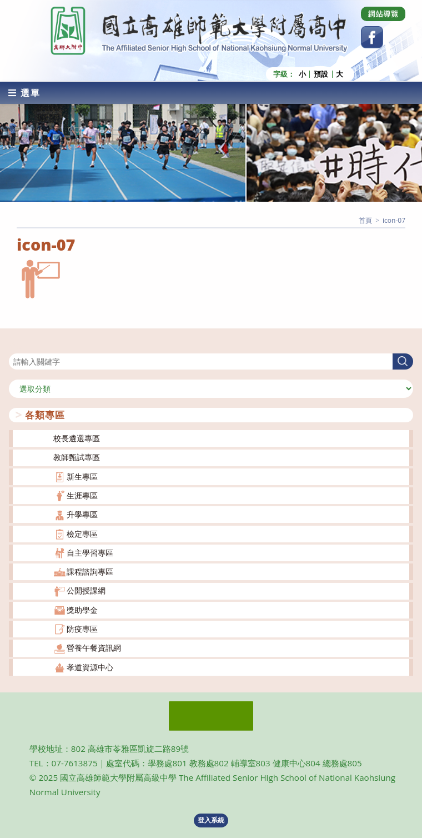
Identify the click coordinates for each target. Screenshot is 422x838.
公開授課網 (86, 590)
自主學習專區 (90, 552)
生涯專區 (82, 495)
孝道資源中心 (90, 667)
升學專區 (82, 514)
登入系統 (211, 820)
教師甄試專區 (76, 457)
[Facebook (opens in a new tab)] (372, 37)
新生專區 (82, 476)
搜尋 (16, 346)
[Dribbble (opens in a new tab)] (383, 14)
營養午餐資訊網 (94, 647)
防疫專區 (82, 628)
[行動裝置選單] (24, 93)
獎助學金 (82, 610)
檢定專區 (82, 533)
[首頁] (365, 220)
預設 (321, 74)
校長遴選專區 (76, 438)
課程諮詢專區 (90, 571)
